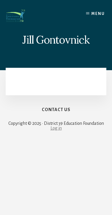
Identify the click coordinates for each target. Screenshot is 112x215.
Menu (98, 14)
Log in (56, 128)
